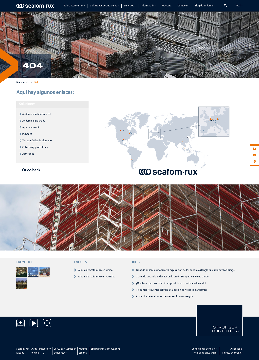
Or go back (30, 170)
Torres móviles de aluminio (37, 140)
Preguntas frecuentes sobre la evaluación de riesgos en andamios (171, 290)
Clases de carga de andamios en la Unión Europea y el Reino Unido (172, 276)
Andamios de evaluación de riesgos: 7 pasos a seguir (164, 296)
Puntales (27, 134)
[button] (9, 45)
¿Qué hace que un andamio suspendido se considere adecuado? (171, 283)
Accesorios (28, 154)
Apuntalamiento (31, 127)
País (238, 5)
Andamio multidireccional (36, 114)
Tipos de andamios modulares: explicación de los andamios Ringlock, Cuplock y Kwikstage (185, 270)
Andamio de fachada (33, 121)
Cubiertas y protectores (35, 147)
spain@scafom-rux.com (105, 349)
